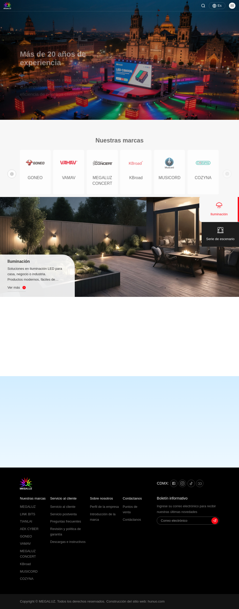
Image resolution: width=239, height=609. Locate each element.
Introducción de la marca (103, 516)
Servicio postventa (63, 514)
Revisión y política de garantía (65, 531)
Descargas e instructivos (68, 542)
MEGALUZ (28, 507)
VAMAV (25, 543)
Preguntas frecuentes (65, 521)
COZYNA (26, 579)
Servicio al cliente (63, 498)
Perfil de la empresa (104, 507)
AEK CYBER (29, 529)
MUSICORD (29, 571)
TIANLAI (26, 521)
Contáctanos (132, 498)
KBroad (25, 564)
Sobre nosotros (101, 498)
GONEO (26, 536)
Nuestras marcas (33, 498)
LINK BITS (27, 514)
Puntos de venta (130, 509)
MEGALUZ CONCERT (28, 553)
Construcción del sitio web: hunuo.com (135, 601)
